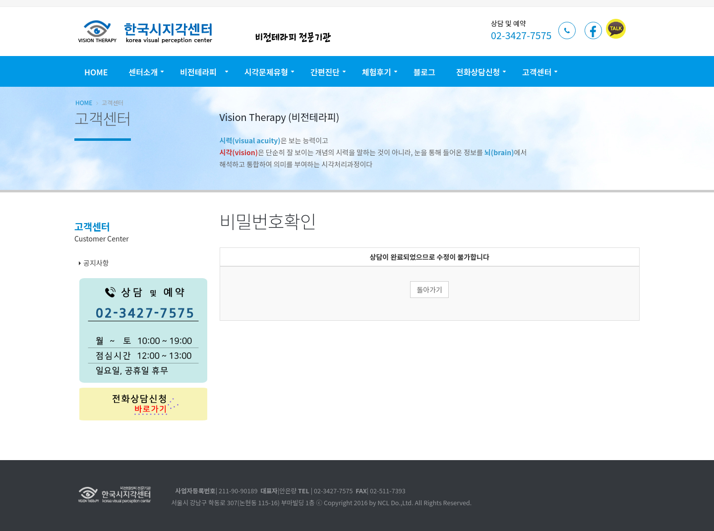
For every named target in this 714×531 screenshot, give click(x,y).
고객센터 (536, 72)
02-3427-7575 (521, 35)
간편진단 (325, 72)
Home (96, 72)
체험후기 (376, 72)
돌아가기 (429, 290)
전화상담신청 (478, 72)
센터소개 (143, 72)
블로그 (424, 72)
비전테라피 (201, 72)
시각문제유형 (266, 72)
